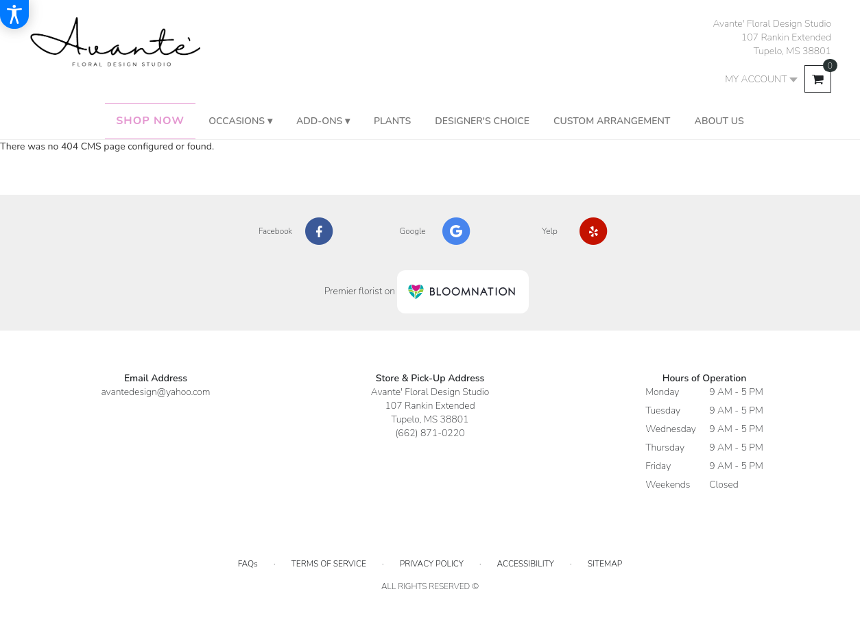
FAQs (248, 563)
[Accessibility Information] (14, 14)
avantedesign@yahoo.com (155, 391)
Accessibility (525, 563)
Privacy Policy (432, 563)
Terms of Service (328, 563)
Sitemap (605, 563)
